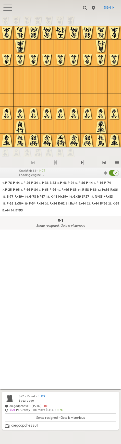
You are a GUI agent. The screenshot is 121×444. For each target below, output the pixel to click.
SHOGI (42, 396)
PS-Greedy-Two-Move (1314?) (36, 410)
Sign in (109, 7)
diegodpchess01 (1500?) (28, 406)
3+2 (21, 396)
